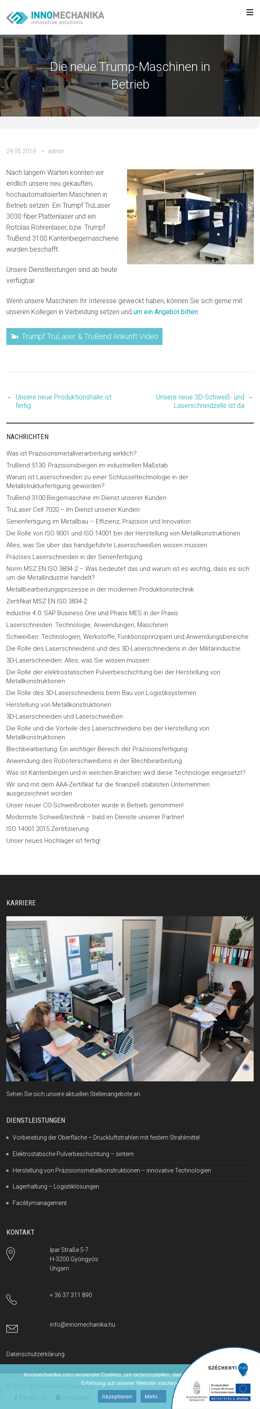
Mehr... (153, 1396)
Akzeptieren (117, 1396)
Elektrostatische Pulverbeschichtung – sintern (73, 1154)
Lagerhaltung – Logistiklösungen (56, 1186)
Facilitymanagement (40, 1203)
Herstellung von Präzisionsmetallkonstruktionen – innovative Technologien (112, 1170)
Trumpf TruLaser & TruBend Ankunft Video (90, 336)
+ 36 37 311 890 (71, 1295)
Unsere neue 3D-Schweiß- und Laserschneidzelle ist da (200, 401)
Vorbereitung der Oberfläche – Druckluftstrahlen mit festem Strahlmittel (106, 1137)
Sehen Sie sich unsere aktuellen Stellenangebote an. (73, 1094)
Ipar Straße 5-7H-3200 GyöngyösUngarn (74, 1258)
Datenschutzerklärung (35, 1354)
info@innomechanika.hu (82, 1324)
